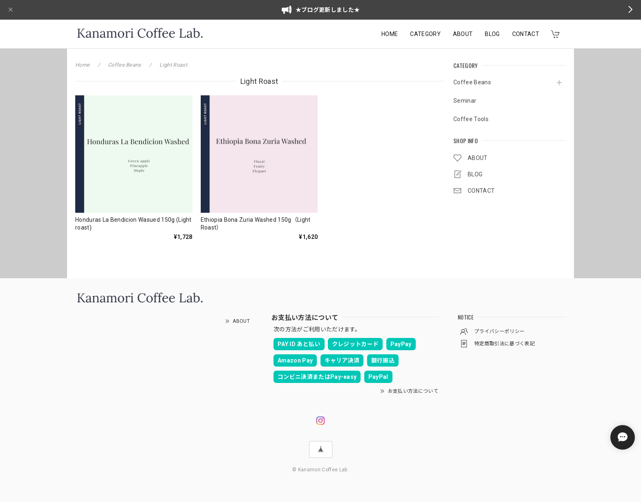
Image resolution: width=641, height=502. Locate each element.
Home (82, 65)
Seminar (464, 100)
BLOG (492, 34)
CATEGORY (425, 34)
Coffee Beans (472, 82)
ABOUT (463, 34)
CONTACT (525, 34)
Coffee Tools (471, 119)
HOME (389, 34)
